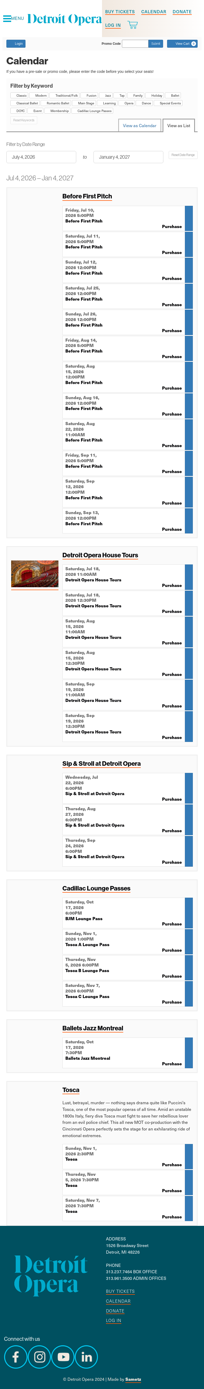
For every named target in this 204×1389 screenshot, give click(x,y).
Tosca (70, 1090)
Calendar (153, 11)
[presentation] (34, 575)
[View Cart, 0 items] (182, 44)
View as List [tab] (178, 125)
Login (16, 43)
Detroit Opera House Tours (100, 555)
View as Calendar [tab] (139, 125)
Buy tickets (120, 11)
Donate (182, 11)
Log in (113, 25)
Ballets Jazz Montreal (92, 1028)
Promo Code (111, 43)
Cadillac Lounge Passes (96, 888)
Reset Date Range (183, 155)
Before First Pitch (87, 196)
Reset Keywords (23, 120)
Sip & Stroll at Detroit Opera (101, 763)
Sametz (133, 1379)
